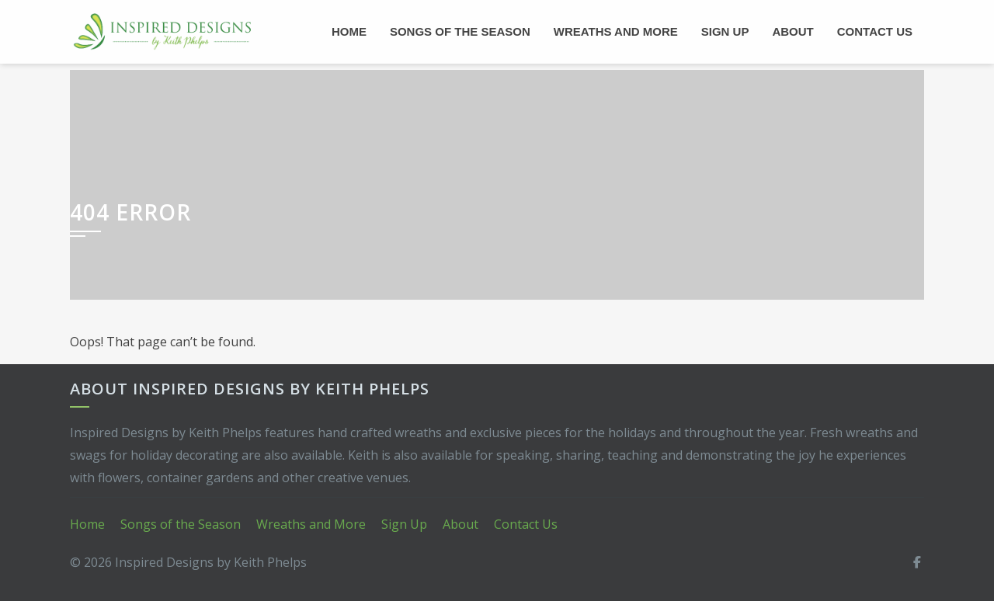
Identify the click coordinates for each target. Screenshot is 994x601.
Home (349, 31)
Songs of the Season (460, 31)
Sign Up (725, 31)
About (792, 31)
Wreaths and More (616, 31)
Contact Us (874, 31)
